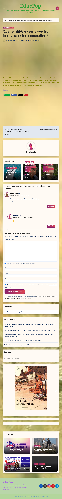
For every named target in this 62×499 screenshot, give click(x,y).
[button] (6, 390)
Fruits (33, 164)
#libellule (37, 40)
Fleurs (27, 164)
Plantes (27, 171)
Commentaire (9, 240)
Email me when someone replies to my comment (20, 264)
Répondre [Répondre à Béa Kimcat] (51, 206)
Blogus (36, 496)
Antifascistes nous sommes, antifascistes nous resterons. (22, 345)
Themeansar (44, 496)
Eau (32, 162)
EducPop (30, 5)
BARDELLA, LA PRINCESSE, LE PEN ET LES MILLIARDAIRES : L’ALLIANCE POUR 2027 (29, 330)
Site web (7, 279)
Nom (6, 267)
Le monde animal (8, 27)
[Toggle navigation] (4, 8)
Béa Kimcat (14, 193)
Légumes (28, 169)
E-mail (7, 273)
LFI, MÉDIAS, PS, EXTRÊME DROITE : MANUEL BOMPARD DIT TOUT (24, 341)
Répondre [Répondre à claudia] (51, 226)
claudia (10, 40)
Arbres (27, 162)
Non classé (10, 464)
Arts (36, 464)
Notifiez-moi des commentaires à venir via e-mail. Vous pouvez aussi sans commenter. (31, 286)
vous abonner (53, 285)
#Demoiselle (31, 40)
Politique (9, 446)
